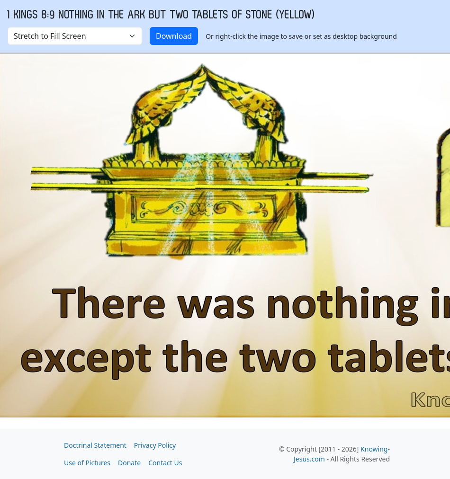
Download (174, 36)
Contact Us (165, 462)
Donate (129, 462)
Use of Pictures (87, 462)
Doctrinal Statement (95, 445)
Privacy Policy (155, 445)
